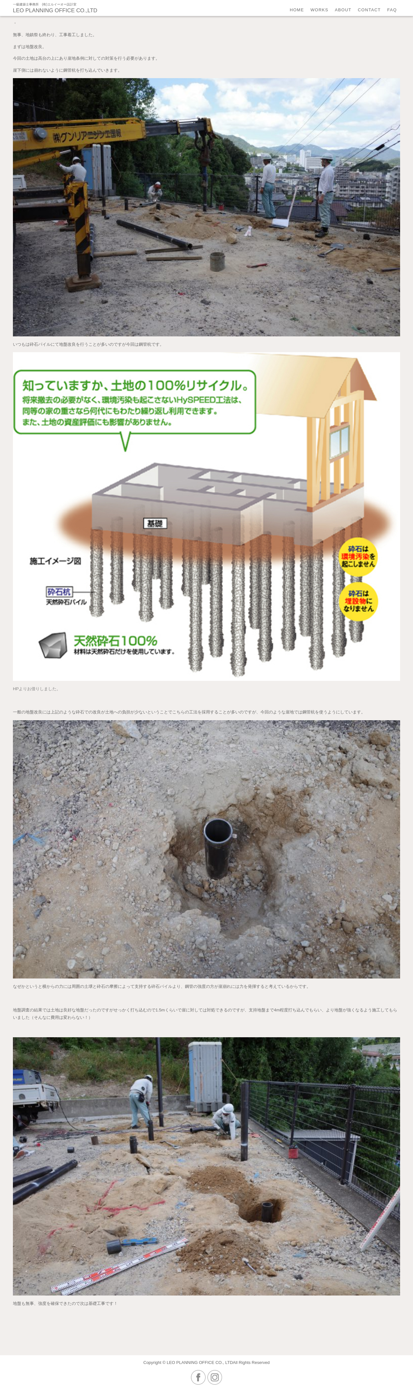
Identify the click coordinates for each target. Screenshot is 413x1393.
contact (369, 9)
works (319, 9)
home (297, 9)
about (343, 9)
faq (392, 9)
